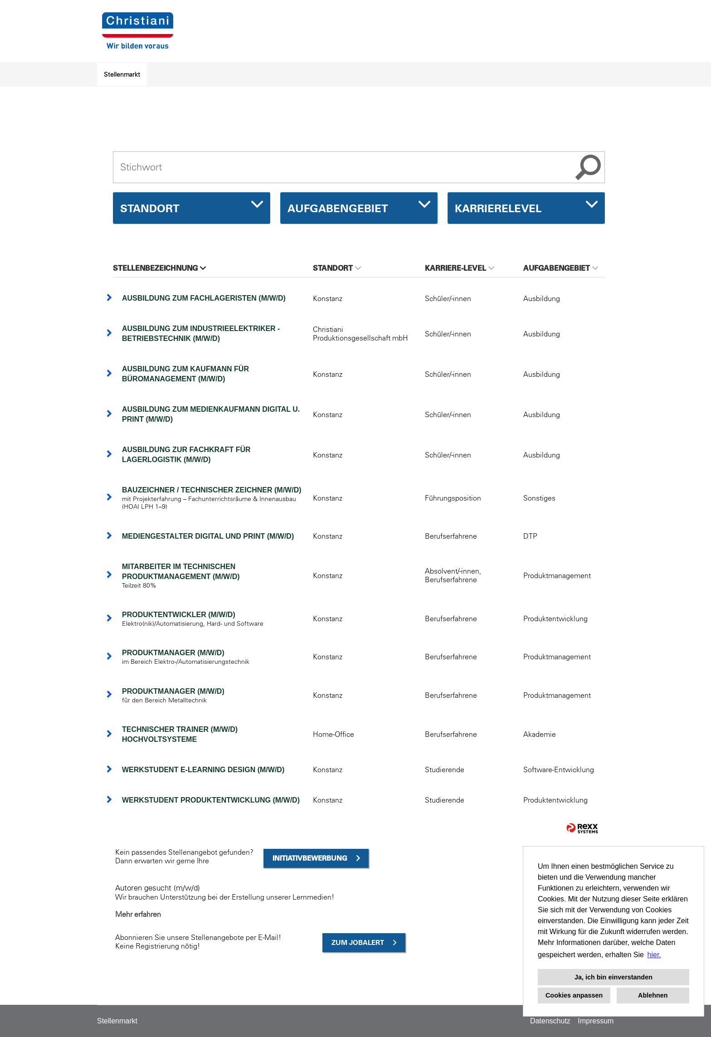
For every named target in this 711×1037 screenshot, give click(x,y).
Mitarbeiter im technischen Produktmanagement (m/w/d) (181, 571)
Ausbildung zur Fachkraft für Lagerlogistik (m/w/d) (186, 454)
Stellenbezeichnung (159, 268)
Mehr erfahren (138, 914)
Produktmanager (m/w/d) (173, 653)
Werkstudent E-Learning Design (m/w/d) (203, 770)
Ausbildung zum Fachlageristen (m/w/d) (204, 298)
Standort (337, 268)
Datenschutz (550, 1021)
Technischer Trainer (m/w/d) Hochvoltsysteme (180, 734)
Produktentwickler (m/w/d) (178, 614)
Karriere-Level (459, 268)
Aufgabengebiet (560, 268)
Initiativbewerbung (310, 858)
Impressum (596, 1021)
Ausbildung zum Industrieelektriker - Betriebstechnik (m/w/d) (201, 333)
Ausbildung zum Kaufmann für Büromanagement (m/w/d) (185, 374)
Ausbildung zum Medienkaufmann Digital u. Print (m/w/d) (211, 414)
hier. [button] (654, 955)
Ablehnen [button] (653, 995)
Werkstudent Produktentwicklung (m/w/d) (211, 800)
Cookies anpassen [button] (574, 995)
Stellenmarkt (122, 74)
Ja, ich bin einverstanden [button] (614, 977)
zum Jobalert (357, 942)
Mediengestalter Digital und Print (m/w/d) (208, 536)
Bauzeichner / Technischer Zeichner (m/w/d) (212, 490)
